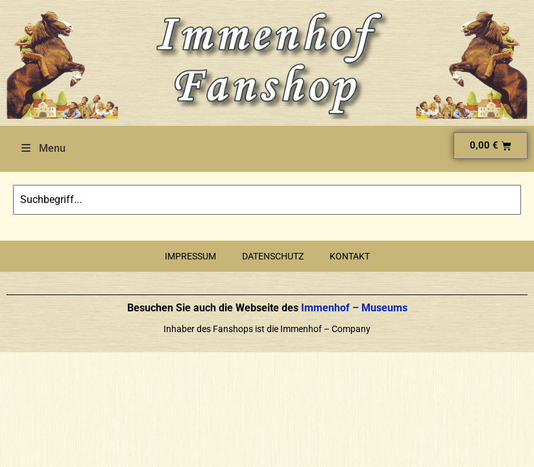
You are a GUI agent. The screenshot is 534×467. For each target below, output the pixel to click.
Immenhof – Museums (352, 308)
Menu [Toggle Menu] (42, 148)
